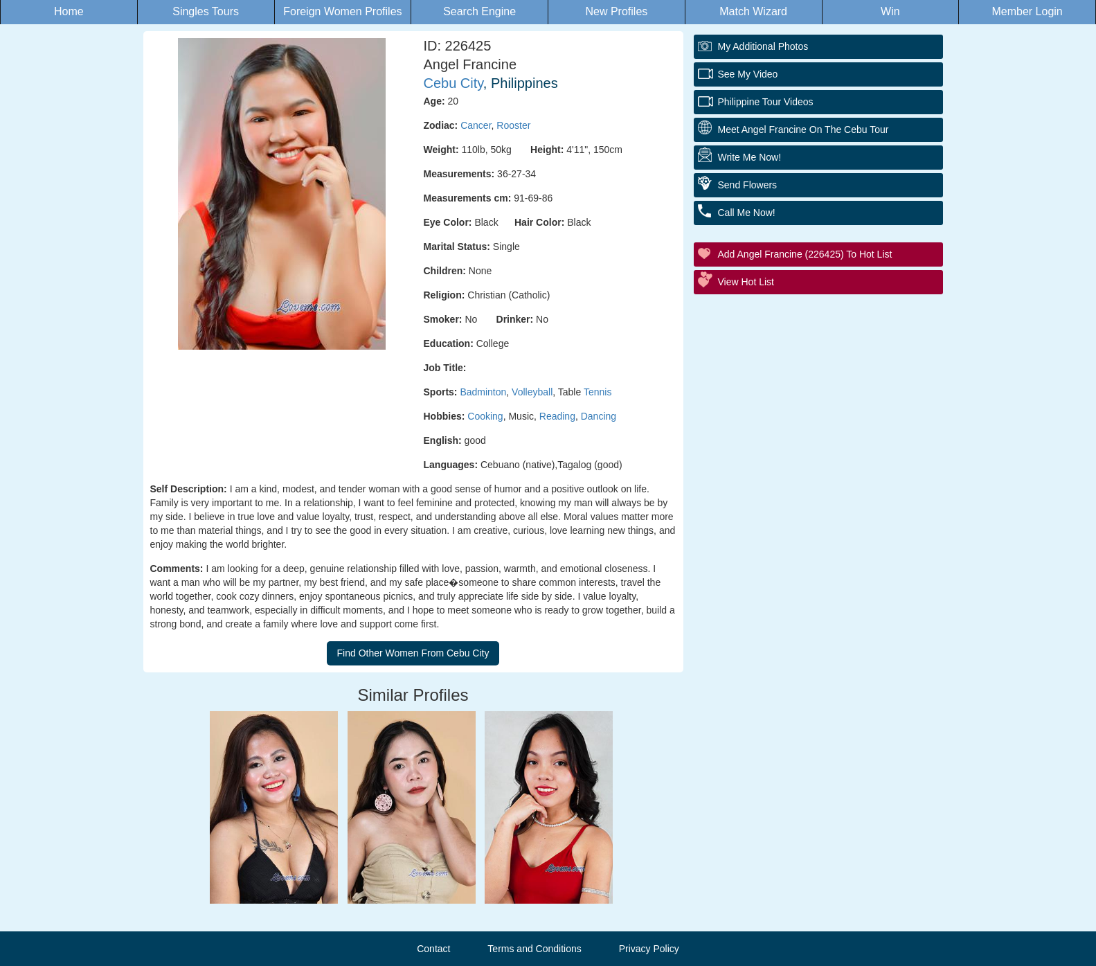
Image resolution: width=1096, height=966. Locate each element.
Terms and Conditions (534, 948)
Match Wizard (753, 11)
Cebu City (453, 83)
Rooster (513, 125)
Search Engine (479, 11)
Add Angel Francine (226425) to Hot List (805, 254)
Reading (557, 416)
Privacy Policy (649, 948)
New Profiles (616, 11)
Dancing (598, 416)
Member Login (1026, 11)
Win (890, 11)
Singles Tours (205, 11)
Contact (433, 948)
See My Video (748, 74)
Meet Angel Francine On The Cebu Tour (803, 129)
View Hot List (746, 281)
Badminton (483, 391)
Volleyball (532, 391)
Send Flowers (748, 184)
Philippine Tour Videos (766, 101)
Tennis (597, 391)
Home (69, 11)
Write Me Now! (750, 157)
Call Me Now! (746, 212)
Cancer (475, 125)
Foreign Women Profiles (342, 11)
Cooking (485, 416)
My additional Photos (763, 46)
